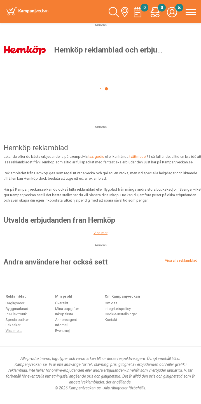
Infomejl (61, 325)
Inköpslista (64, 314)
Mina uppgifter (67, 309)
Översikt (61, 303)
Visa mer (100, 233)
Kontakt (111, 320)
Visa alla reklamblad (181, 260)
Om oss (111, 303)
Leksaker (13, 325)
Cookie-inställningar (121, 314)
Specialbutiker (17, 320)
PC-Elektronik (16, 314)
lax (90, 156)
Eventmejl (63, 330)
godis (99, 156)
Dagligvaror (15, 303)
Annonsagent (66, 320)
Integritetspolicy (118, 309)
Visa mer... (14, 330)
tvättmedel (137, 156)
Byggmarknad (17, 309)
